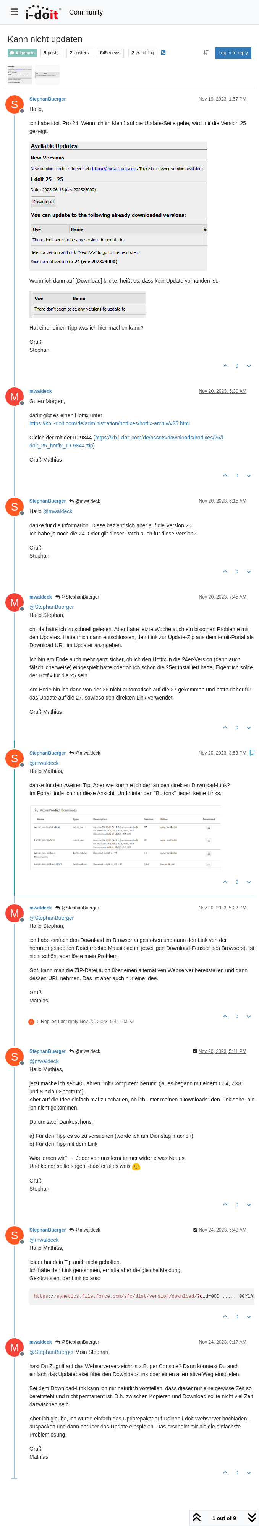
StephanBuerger (47, 99)
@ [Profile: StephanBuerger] (51, 607)
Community (86, 12)
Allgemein (22, 52)
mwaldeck (40, 391)
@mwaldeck (84, 501)
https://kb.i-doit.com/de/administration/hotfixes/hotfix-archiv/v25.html (109, 423)
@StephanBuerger (77, 597)
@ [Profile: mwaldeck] (57, 511)
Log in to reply (233, 52)
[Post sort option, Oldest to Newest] (205, 52)
